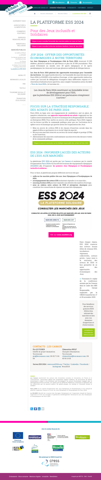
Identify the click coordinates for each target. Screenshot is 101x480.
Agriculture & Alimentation (20, 26)
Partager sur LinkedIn (39, 408)
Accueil (35, 13)
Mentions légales (35, 476)
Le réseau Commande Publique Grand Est (19, 65)
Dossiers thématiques (46, 13)
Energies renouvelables (19, 38)
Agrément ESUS (19, 21)
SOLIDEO (34, 166)
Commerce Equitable (21, 32)
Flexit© (90, 476)
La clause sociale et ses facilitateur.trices (18, 58)
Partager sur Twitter (31, 408)
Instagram (57, 366)
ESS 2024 (45, 161)
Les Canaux (66, 161)
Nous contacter (23, 476)
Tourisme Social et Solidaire (18, 93)
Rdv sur (61, 235)
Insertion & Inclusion (21, 45)
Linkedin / (75, 364)
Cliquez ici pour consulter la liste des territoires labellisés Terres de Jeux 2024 (57, 46)
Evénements (13, 476)
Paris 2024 (46, 163)
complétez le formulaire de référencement (88, 332)
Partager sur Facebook (35, 408)
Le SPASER (22, 55)
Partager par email (42, 408)
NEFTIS (81, 476)
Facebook (84, 364)
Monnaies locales (18, 79)
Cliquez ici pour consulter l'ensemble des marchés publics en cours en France (57, 41)
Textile (22, 88)
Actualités (45, 476)
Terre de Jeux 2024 (38, 84)
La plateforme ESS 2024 (79, 13)
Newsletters (53, 476)
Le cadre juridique (20, 53)
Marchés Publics (63, 13)
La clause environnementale (20, 62)
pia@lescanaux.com (41, 356)
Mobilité (22, 75)
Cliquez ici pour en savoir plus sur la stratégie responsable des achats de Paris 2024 (61, 143)
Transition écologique (21, 99)
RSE (24, 84)
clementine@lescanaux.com (74, 356)
